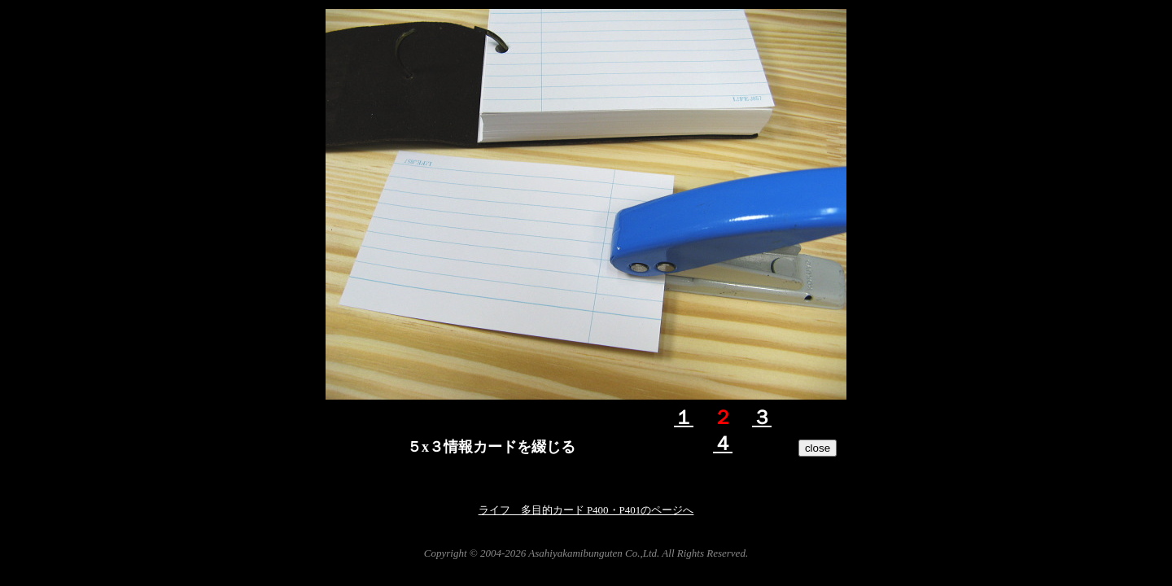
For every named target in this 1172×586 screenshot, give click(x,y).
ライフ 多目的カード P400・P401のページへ (586, 510)
